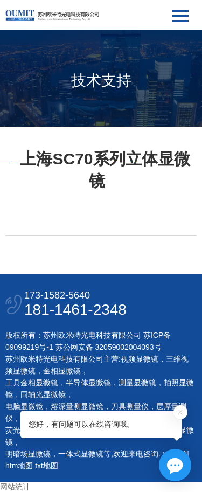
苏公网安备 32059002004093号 (107, 347)
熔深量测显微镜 (77, 406)
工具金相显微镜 (31, 382)
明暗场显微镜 (28, 453)
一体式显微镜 (80, 453)
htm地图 (19, 465)
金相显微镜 (62, 370)
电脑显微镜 (24, 406)
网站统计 (15, 486)
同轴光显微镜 (43, 394)
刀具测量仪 (130, 406)
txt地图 (46, 465)
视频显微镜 (139, 359)
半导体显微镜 (88, 382)
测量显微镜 (137, 382)
